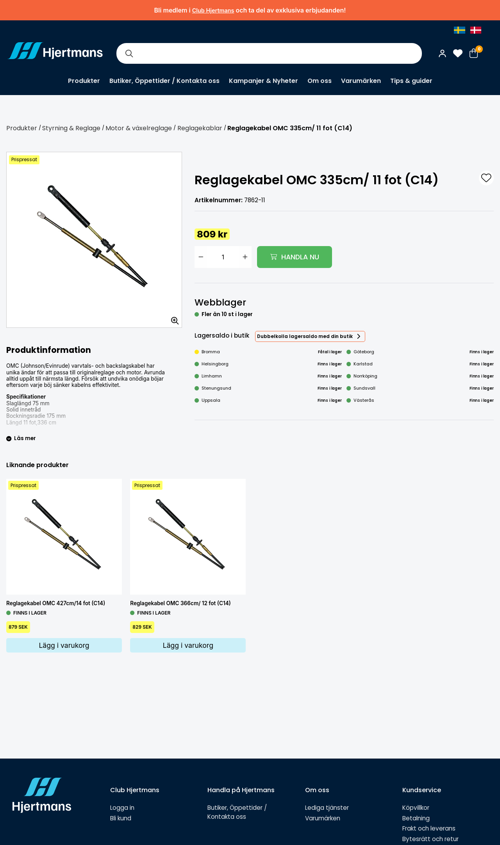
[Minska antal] (201, 257)
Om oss (319, 80)
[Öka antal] (245, 257)
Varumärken (361, 80)
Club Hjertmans (213, 10)
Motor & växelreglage (138, 128)
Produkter (84, 80)
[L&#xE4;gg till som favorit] (486, 178)
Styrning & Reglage (71, 128)
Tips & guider (411, 80)
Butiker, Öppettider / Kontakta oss (164, 80)
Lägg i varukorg (64, 645)
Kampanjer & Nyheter (263, 80)
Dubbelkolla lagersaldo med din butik (305, 336)
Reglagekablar (199, 128)
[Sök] (128, 53)
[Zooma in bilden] (172, 318)
